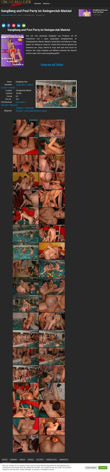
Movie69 (5, 105)
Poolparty (40, 459)
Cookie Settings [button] (91, 467)
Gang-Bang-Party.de (8, 15)
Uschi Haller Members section (35, 111)
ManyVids (14, 105)
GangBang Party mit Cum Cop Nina (100, 11)
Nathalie (12, 88)
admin (19, 15)
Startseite (37, 3)
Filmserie (46, 3)
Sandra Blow (20, 85)
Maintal (22, 459)
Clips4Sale (29, 108)
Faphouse (20, 108)
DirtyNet (19, 111)
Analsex (4, 459)
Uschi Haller (20, 102)
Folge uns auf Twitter (52, 64)
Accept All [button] (103, 467)
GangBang (13, 459)
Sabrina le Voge (52, 459)
